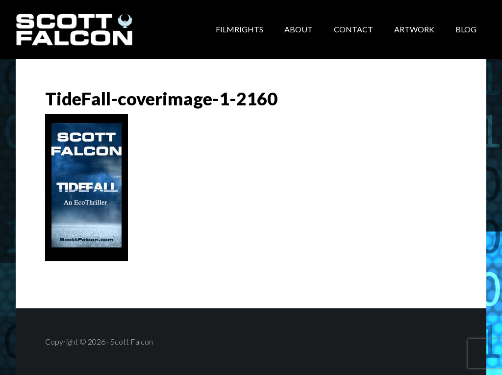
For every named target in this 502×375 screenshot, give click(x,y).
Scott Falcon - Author (94, 29)
